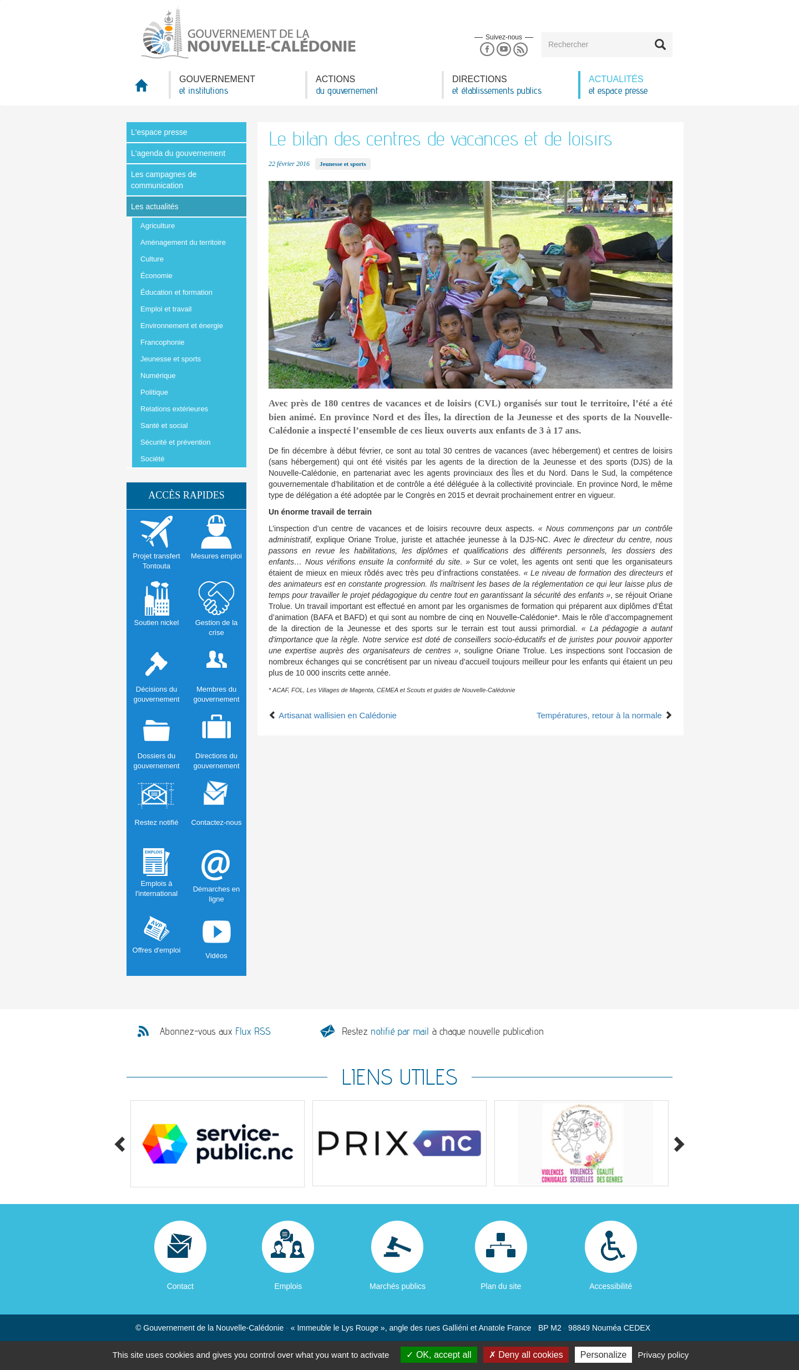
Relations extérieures (174, 409)
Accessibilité (610, 1286)
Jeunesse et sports (170, 359)
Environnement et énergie (181, 325)
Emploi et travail (165, 309)
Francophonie (162, 342)
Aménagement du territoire (183, 242)
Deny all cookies (526, 1354)
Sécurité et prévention (175, 442)
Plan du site (501, 1286)
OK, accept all (438, 1354)
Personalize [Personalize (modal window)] (603, 1354)
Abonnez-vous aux (215, 1031)
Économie (156, 275)
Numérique (158, 375)
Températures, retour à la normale (604, 715)
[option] (218, 1143)
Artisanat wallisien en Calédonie (333, 715)
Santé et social (164, 425)
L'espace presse (159, 132)
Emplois (288, 1286)
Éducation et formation (176, 292)
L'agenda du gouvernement (178, 153)
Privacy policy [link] (663, 1354)
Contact (180, 1286)
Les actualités (155, 206)
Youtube (503, 49)
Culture (152, 259)
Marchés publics (398, 1286)
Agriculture (157, 225)
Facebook (486, 49)
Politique (154, 392)
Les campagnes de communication (163, 180)
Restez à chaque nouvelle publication (443, 1031)
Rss (520, 49)
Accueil (148, 88)
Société (152, 459)
